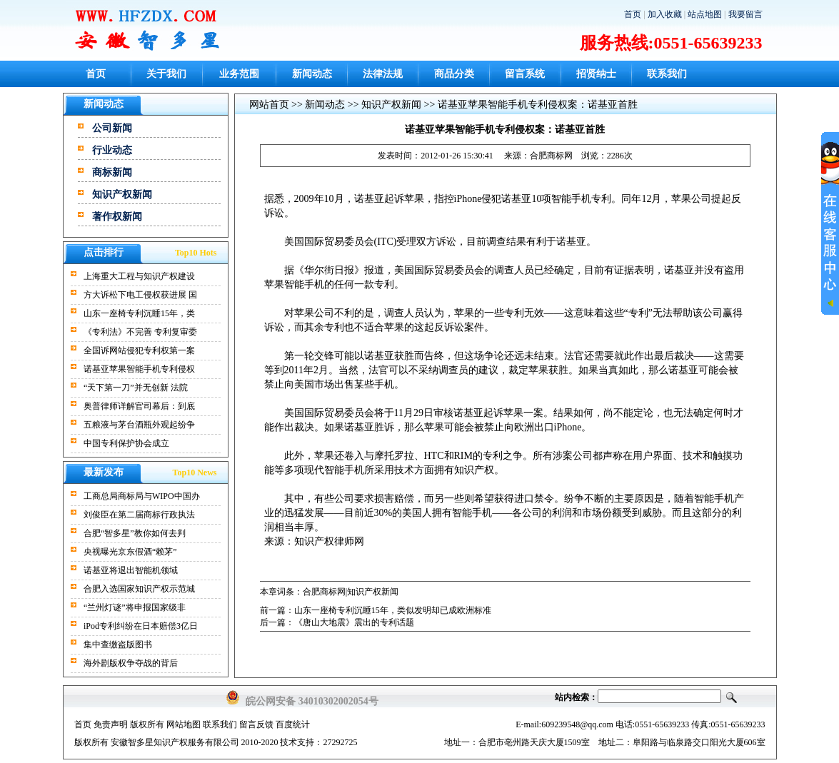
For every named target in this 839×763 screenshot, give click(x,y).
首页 (632, 14)
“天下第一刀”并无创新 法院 (136, 388)
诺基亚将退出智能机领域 (131, 570)
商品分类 (454, 74)
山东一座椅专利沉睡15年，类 (139, 313)
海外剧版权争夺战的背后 (131, 663)
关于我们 (166, 74)
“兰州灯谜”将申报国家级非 (135, 607)
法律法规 (383, 74)
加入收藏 (665, 14)
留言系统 (525, 74)
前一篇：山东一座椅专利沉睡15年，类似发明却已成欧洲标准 (375, 610)
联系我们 (667, 74)
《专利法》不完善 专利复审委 (140, 332)
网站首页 (269, 104)
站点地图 (705, 14)
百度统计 (293, 724)
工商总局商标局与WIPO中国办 (142, 496)
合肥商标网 (551, 156)
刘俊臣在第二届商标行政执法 (139, 515)
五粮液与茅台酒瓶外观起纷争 (139, 425)
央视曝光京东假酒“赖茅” (130, 552)
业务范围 (239, 74)
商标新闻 (112, 172)
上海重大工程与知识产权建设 (139, 276)
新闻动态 (312, 74)
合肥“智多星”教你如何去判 (135, 533)
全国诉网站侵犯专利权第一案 (139, 350)
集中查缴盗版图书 (118, 645)
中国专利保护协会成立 (126, 443)
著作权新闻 (117, 216)
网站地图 (183, 724)
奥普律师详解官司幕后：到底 (139, 406)
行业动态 (112, 150)
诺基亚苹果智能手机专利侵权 (139, 369)
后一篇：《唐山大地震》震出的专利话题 (337, 622)
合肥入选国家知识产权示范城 (139, 589)
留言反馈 (256, 724)
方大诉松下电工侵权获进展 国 (140, 295)
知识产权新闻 (122, 194)
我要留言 (745, 14)
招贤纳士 (596, 74)
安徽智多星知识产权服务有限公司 (175, 742)
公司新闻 (112, 128)
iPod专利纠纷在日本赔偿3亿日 (141, 626)
